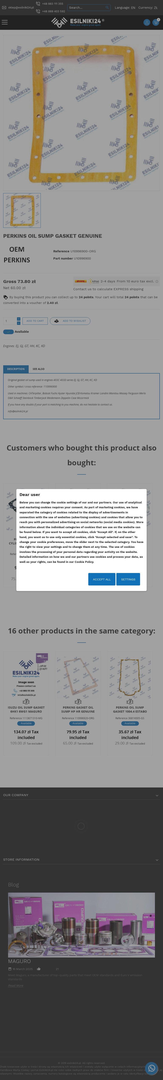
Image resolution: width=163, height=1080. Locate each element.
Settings (128, 579)
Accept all (102, 579)
